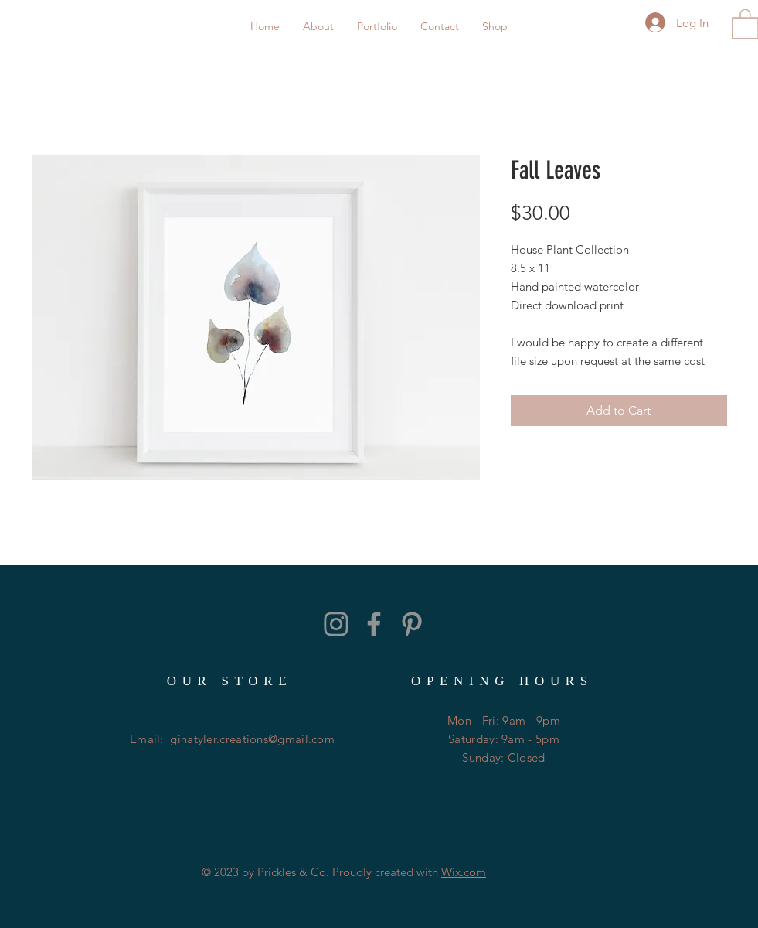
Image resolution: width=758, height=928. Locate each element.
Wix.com (463, 872)
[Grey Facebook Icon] (374, 624)
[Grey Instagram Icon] (336, 624)
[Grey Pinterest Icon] (412, 624)
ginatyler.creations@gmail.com (252, 739)
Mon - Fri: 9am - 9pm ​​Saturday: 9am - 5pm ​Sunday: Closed (503, 739)
